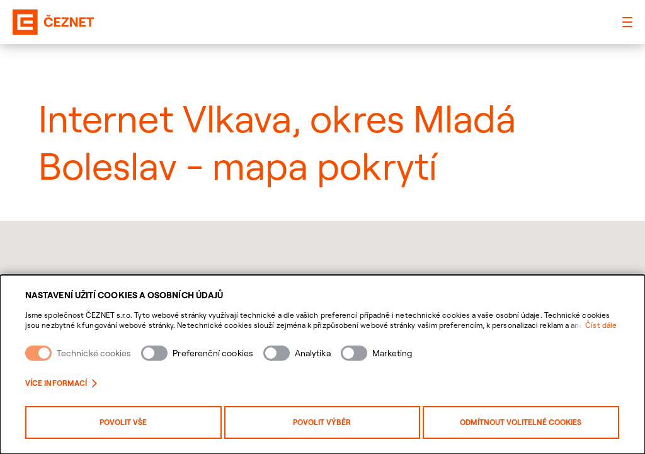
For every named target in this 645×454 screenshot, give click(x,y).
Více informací (61, 383)
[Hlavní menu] (627, 22)
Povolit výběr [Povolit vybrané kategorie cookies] (322, 422)
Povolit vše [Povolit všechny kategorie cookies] (123, 422)
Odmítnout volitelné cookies (520, 422)
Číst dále (601, 325)
